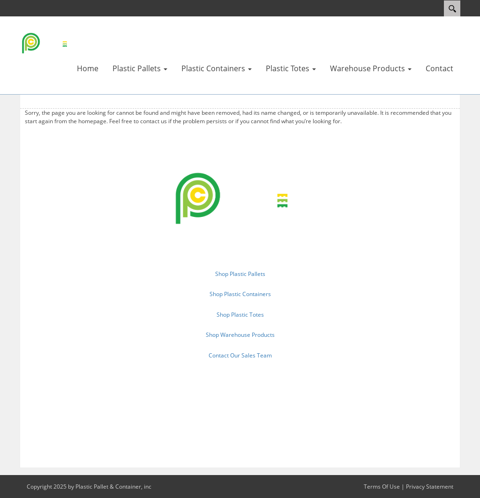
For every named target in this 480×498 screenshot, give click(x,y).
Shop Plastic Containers (240, 294)
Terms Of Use (382, 487)
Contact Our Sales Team (240, 355)
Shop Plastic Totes (240, 315)
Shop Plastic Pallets (240, 274)
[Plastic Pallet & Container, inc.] (48, 42)
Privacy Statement (429, 487)
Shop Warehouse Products (240, 335)
